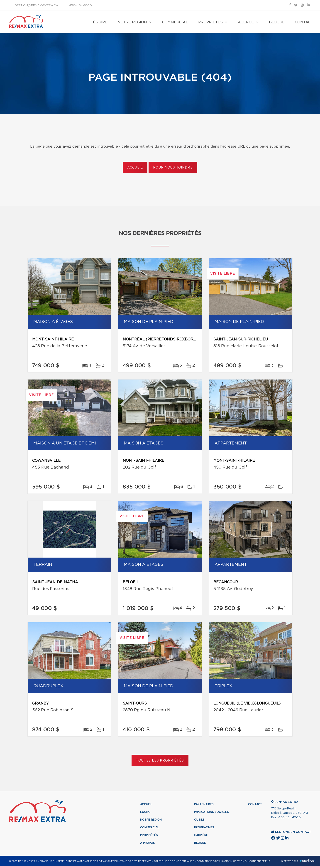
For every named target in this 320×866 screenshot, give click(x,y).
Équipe (100, 22)
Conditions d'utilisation (213, 861)
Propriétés (210, 22)
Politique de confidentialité (174, 861)
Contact (304, 22)
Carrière (201, 835)
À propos (147, 842)
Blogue (277, 22)
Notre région (132, 22)
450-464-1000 (80, 5)
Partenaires (204, 804)
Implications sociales (211, 812)
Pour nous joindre (173, 167)
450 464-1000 (289, 817)
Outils (199, 819)
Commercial (175, 22)
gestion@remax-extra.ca (36, 5)
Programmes (204, 827)
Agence (246, 22)
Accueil (135, 167)
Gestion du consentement (251, 861)
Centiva (307, 860)
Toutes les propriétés (160, 760)
